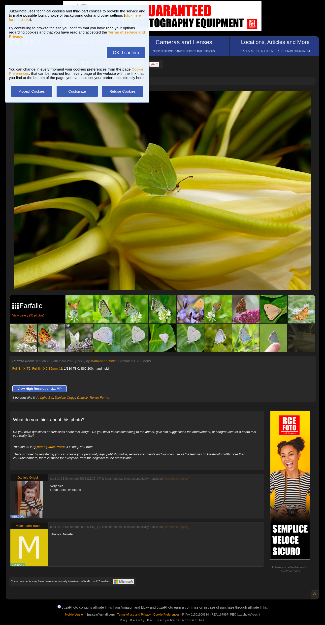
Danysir (82, 397)
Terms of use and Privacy (134, 614)
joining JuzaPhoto (51, 447)
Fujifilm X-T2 (21, 368)
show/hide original (176, 478)
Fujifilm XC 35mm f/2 (47, 368)
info (297, 571)
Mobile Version (75, 614)
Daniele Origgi (65, 397)
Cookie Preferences (166, 614)
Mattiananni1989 (103, 361)
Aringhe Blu (44, 397)
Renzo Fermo (99, 397)
